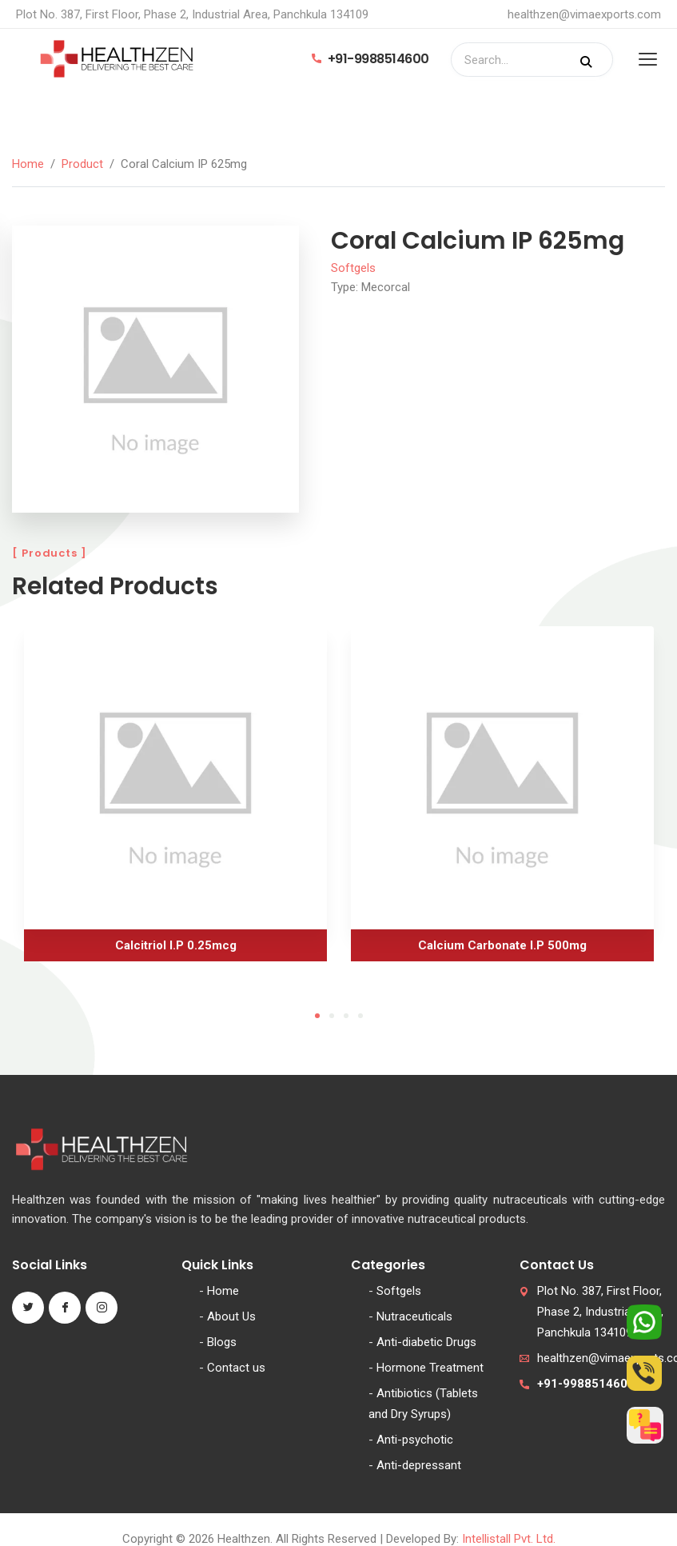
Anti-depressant (418, 1465)
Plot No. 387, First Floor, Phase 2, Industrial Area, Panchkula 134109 (600, 1312)
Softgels (353, 268)
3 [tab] (346, 1015)
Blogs (222, 1342)
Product (82, 164)
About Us (231, 1316)
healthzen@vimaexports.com (584, 14)
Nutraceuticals (414, 1316)
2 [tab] (331, 1015)
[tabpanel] (175, 799)
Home (28, 164)
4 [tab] (360, 1015)
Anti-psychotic (414, 1439)
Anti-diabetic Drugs (426, 1342)
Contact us (236, 1367)
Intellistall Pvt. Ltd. (509, 1539)
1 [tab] (317, 1015)
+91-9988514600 (370, 59)
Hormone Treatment (430, 1367)
